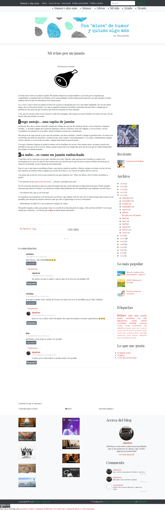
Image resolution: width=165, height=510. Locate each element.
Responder (31, 263)
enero (125, 232)
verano (119, 325)
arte (137, 328)
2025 (122, 186)
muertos (135, 335)
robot (123, 338)
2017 (122, 247)
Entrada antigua (106, 408)
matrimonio (121, 335)
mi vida (142, 318)
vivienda (133, 338)
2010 (122, 255)
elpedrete (36, 312)
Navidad (132, 323)
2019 (122, 241)
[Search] (123, 3)
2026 (122, 183)
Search (140, 3)
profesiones (137, 325)
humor (121, 315)
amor (134, 328)
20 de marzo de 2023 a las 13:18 (43, 355)
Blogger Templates (112, 501)
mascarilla (143, 333)
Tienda (141, 8)
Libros (101, 8)
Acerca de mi (54, 3)
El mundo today (124, 353)
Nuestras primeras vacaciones (133, 292)
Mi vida (114, 8)
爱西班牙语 (142, 501)
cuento (127, 325)
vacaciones (121, 323)
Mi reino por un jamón (131, 215)
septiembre (127, 206)
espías (144, 330)
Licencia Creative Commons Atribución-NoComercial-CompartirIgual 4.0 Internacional (57, 509)
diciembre (126, 198)
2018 (122, 244)
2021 (122, 235)
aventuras (143, 328)
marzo (125, 227)
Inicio (44, 3)
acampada (127, 328)
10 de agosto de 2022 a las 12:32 (44, 315)
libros (137, 333)
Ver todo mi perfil (126, 454)
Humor (86, 8)
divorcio (131, 330)
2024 (122, 189)
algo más (133, 315)
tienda (120, 318)
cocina (134, 320)
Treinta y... (121, 355)
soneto (144, 320)
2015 (122, 253)
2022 (122, 195)
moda (129, 335)
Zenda (128, 8)
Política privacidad (80, 3)
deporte (125, 330)
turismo (128, 338)
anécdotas (130, 318)
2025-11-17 (143, 491)
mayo (124, 221)
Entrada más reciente (29, 408)
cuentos (120, 330)
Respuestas (32, 269)
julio (124, 212)
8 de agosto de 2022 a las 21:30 (37, 296)
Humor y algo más (29, 3)
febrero (125, 229)
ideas (124, 333)
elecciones (138, 330)
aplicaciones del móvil (42, 182)
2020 (122, 238)
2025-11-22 (143, 474)
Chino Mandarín (128, 501)
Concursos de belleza (135, 161)
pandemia (143, 323)
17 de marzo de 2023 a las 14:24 (37, 336)
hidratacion (122, 320)
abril (124, 224)
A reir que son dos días (126, 357)
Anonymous (118, 485)
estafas (119, 333)
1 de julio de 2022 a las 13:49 (36, 256)
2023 (122, 192)
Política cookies (96, 3)
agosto (125, 209)
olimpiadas (143, 335)
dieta (51, 210)
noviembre (127, 201)
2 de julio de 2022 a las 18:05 (42, 275)
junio (124, 218)
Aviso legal (65, 3)
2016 (122, 250)
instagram (130, 333)
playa (119, 338)
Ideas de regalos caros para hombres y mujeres (135, 273)
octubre (125, 203)
